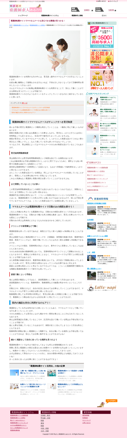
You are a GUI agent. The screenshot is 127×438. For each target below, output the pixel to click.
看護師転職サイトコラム (50, 15)
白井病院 (90, 220)
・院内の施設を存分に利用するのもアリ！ (23, 112)
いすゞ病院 (91, 252)
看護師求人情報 (77, 15)
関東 (42, 420)
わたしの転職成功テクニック (97, 186)
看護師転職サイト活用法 (96, 171)
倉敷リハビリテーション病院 (97, 236)
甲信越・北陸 (45, 418)
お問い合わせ (86, 423)
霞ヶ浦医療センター (94, 269)
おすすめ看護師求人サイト (96, 183)
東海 (42, 423)
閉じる (24, 103)
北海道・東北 (45, 415)
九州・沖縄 (45, 431)
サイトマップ (86, 420)
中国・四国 (45, 428)
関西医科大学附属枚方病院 (96, 203)
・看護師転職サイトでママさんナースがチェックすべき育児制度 (30, 107)
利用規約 (85, 418)
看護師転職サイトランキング (97, 179)
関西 (42, 426)
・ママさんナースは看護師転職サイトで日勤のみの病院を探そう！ (30, 110)
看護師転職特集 (92, 190)
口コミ (104, 15)
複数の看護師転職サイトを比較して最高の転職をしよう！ (108, 112)
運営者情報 (85, 415)
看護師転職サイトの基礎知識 (97, 168)
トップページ (23, 15)
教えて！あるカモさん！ (96, 175)
